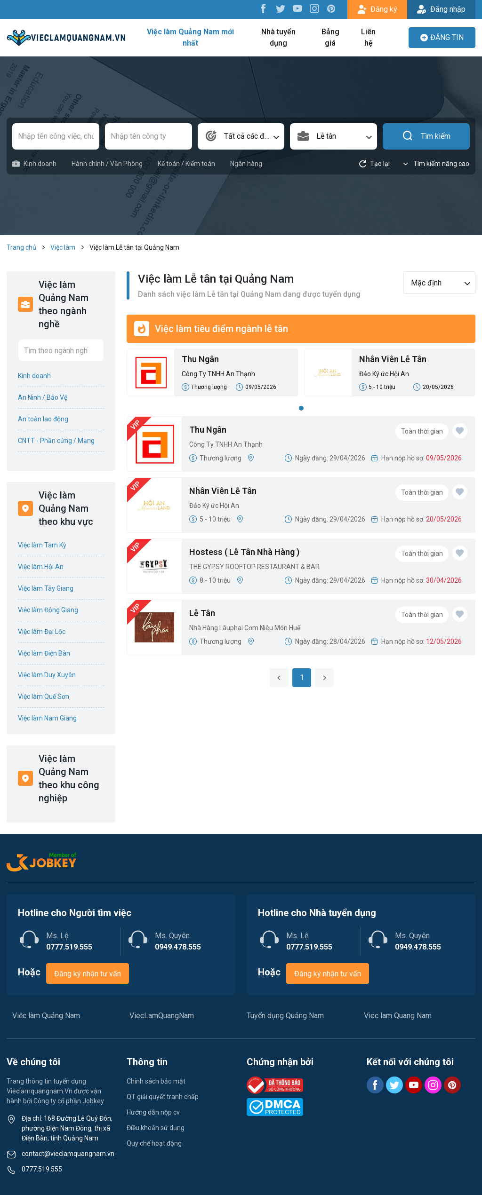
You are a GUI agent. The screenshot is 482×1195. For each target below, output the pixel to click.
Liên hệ (368, 37)
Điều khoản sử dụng (156, 1128)
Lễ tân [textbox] (326, 136)
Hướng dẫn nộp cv (153, 1112)
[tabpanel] (301, 375)
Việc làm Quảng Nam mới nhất (190, 37)
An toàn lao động (43, 419)
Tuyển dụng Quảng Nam (285, 1015)
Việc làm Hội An (41, 566)
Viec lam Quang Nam (398, 1015)
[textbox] (241, 136)
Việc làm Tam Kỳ (42, 545)
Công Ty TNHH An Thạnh (218, 374)
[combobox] (241, 136)
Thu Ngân (200, 359)
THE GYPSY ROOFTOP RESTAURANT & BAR (254, 566)
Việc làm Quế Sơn (43, 696)
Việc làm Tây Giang (45, 588)
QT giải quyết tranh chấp (163, 1096)
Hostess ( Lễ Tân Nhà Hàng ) (244, 552)
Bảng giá (330, 37)
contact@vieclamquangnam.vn (68, 1153)
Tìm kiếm (426, 136)
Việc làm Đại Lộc (41, 631)
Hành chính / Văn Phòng (107, 163)
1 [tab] (301, 408)
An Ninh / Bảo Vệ (42, 397)
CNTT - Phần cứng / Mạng (56, 440)
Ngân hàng (246, 163)
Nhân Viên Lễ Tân (392, 359)
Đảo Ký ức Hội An (384, 374)
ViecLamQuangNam (161, 1015)
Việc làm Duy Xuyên (47, 675)
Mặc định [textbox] (426, 282)
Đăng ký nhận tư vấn (87, 973)
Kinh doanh (34, 164)
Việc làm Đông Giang (48, 610)
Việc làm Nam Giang (47, 718)
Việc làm (62, 247)
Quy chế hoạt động (154, 1143)
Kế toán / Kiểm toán (186, 163)
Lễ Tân (202, 613)
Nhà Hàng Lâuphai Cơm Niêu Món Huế (244, 628)
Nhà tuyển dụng (278, 37)
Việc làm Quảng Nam (46, 1015)
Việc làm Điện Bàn (44, 653)
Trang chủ (21, 247)
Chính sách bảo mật (156, 1081)
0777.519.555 (42, 1169)
